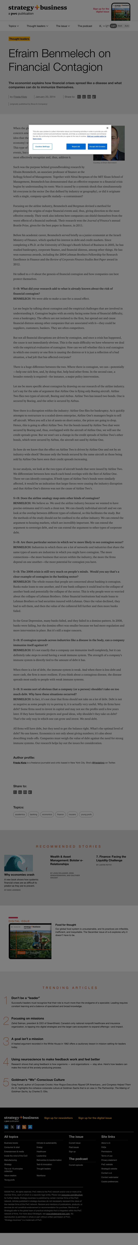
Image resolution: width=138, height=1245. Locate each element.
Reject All (76, 146)
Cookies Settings (42, 146)
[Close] (107, 128)
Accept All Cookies (97, 146)
